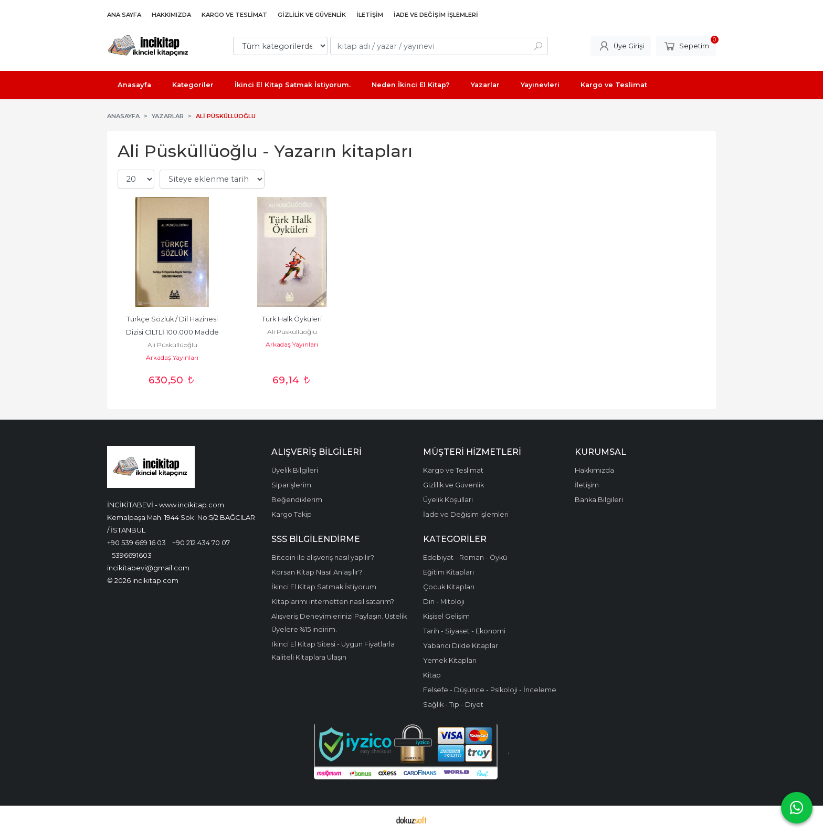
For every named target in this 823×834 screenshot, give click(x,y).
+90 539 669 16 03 (136, 542)
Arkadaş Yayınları (172, 357)
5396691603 (132, 555)
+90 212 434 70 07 (201, 542)
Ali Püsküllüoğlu (172, 345)
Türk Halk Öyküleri (292, 319)
